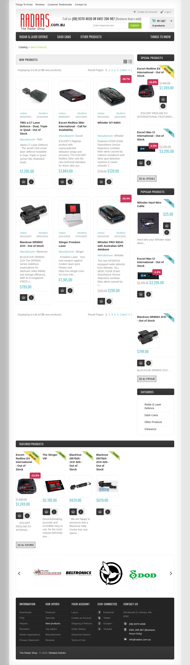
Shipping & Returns (81, 623)
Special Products (152, 58)
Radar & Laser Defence (34, 37)
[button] (134, 25)
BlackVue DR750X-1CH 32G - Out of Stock (75, 462)
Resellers (24, 629)
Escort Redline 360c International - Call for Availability (73, 126)
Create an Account (81, 618)
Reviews (40, 4)
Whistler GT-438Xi (109, 122)
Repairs (23, 623)
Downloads (25, 612)
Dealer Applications (29, 634)
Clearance (150, 429)
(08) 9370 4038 (82, 18)
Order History (78, 629)
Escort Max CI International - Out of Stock (150, 136)
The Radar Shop (28, 652)
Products (31, 444)
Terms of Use (78, 640)
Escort (79, 135)
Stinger (80, 251)
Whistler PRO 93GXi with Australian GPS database (110, 246)
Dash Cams (64, 37)
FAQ (21, 618)
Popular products (152, 191)
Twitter (106, 618)
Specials (50, 618)
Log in (74, 612)
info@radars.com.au (140, 639)
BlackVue (42, 251)
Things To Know (23, 4)
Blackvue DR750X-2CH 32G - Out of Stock (102, 462)
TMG (39, 139)
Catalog (23, 47)
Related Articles (57, 652)
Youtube (107, 629)
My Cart (161, 20)
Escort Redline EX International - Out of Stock (150, 72)
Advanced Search (81, 634)
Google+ (107, 623)
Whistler (119, 135)
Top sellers (51, 629)
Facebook (108, 612)
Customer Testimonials (60, 4)
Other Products (91, 37)
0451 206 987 (106, 18)
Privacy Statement (29, 640)
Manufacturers (53, 634)
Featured (50, 612)
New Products (38, 47)
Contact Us (81, 4)
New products (52, 623)
